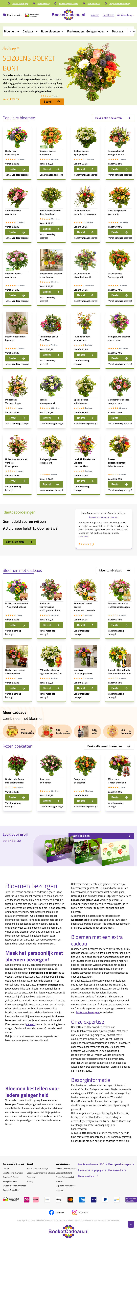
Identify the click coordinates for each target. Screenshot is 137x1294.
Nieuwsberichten (86, 1176)
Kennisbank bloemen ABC (91, 1164)
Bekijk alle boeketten (113, 118)
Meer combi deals (115, 570)
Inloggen (95, 15)
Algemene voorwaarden (65, 1185)
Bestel (52, 101)
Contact (6, 1168)
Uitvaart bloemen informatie (14, 1185)
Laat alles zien (19, 542)
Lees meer (84, 536)
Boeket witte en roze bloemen (103, 517)
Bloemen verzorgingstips (90, 1170)
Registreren (108, 15)
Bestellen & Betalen (11, 1177)
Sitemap (59, 1181)
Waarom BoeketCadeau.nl (66, 1168)
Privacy (30, 1181)
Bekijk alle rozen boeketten (109, 746)
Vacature (59, 1190)
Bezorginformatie (10, 1181)
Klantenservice (115, 1170)
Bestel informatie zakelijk (37, 1168)
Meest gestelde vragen (119, 1164)
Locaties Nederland (64, 1172)
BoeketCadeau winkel (65, 1177)
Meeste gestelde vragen (13, 1172)
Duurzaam (31, 1177)
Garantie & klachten (11, 1190)
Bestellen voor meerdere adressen (41, 1172)
